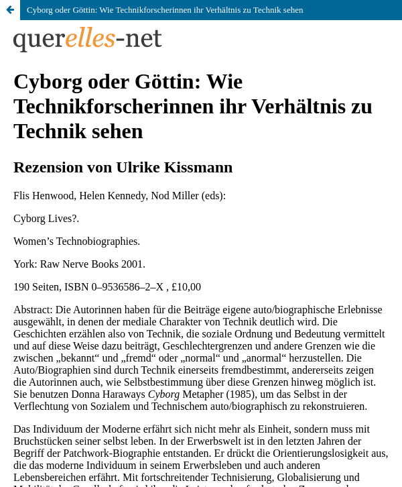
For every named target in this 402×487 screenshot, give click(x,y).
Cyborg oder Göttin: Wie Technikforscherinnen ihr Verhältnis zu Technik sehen (165, 10)
